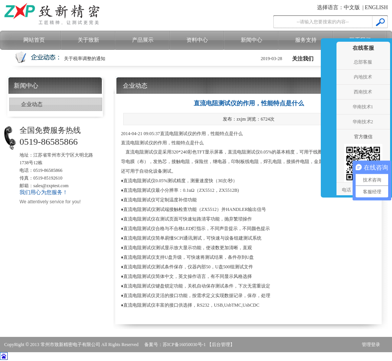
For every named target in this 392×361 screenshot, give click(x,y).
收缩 (328, 107)
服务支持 (306, 40)
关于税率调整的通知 (84, 58)
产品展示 (143, 40)
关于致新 (88, 40)
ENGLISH (376, 7)
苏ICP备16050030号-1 (184, 344)
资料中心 (197, 40)
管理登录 (371, 344)
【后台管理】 (221, 344)
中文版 (352, 7)
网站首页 (34, 40)
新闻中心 (251, 40)
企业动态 (31, 104)
